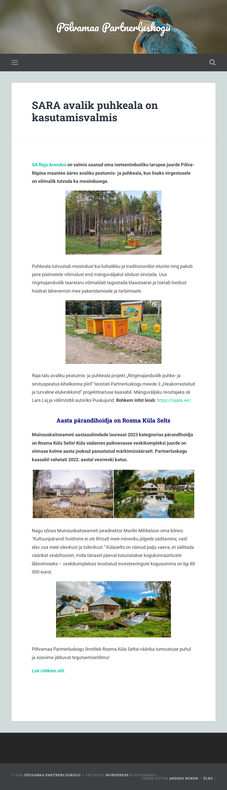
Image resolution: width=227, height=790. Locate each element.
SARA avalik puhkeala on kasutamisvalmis (95, 111)
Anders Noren (183, 778)
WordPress (117, 775)
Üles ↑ (209, 778)
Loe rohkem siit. (49, 670)
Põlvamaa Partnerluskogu (113, 27)
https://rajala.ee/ (174, 400)
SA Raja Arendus (49, 164)
